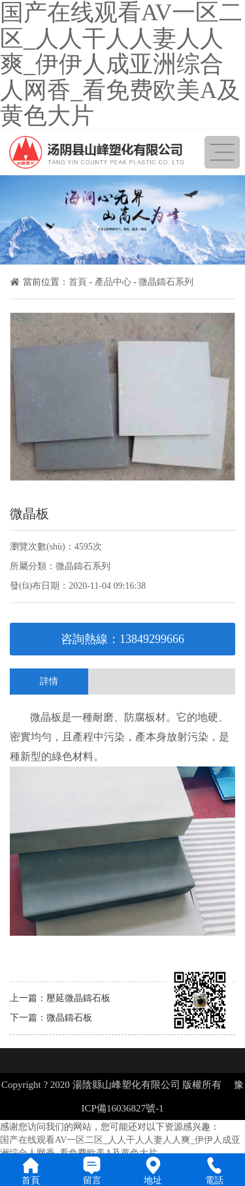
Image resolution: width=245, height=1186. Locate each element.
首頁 (78, 282)
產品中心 (113, 282)
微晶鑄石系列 (166, 282)
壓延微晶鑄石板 (78, 998)
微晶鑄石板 (69, 1018)
